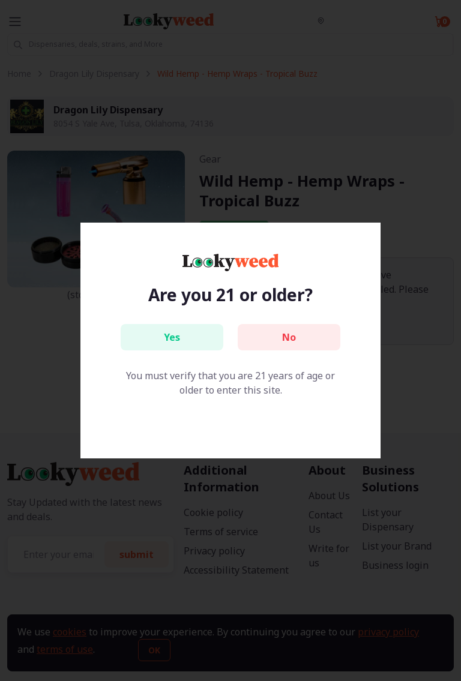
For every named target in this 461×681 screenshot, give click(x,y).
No (289, 337)
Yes (172, 337)
